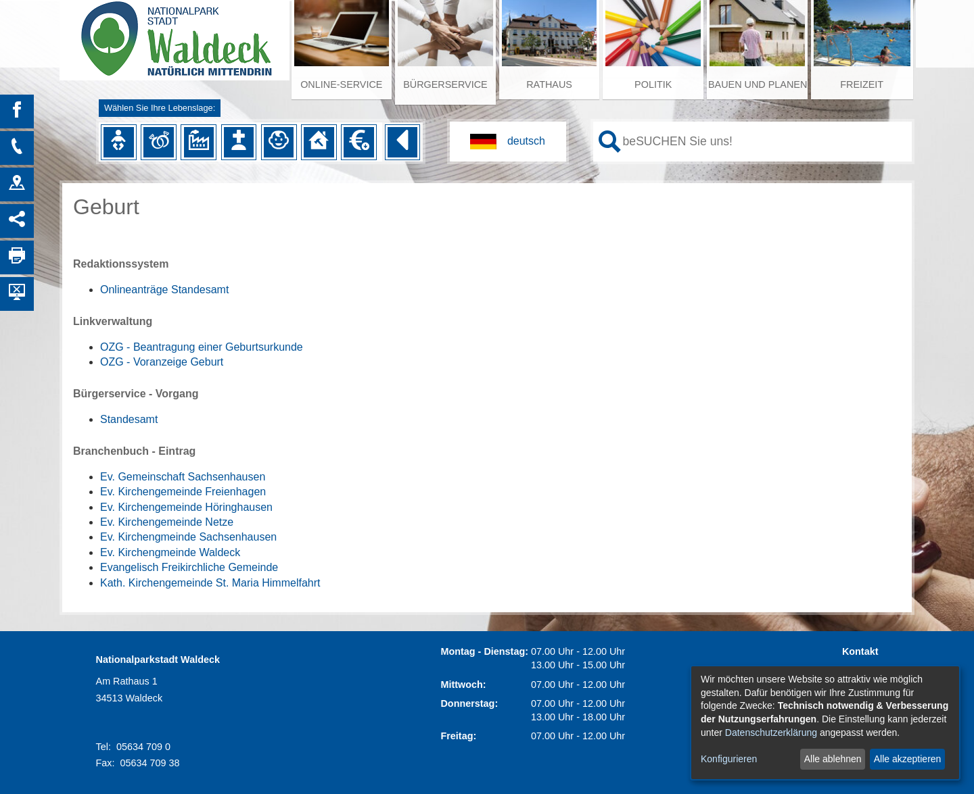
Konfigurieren (729, 758)
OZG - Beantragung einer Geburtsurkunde (201, 347)
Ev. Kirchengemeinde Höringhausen (186, 507)
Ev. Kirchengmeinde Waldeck (170, 552)
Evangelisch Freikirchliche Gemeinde (189, 567)
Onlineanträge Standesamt (164, 289)
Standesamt (129, 419)
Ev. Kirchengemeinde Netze (166, 522)
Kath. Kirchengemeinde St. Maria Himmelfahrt (210, 583)
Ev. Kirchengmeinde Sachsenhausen (188, 537)
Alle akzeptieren (908, 758)
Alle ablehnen (833, 758)
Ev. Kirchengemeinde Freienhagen (183, 491)
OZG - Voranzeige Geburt (161, 362)
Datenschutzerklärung (771, 732)
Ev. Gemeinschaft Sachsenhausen (182, 476)
